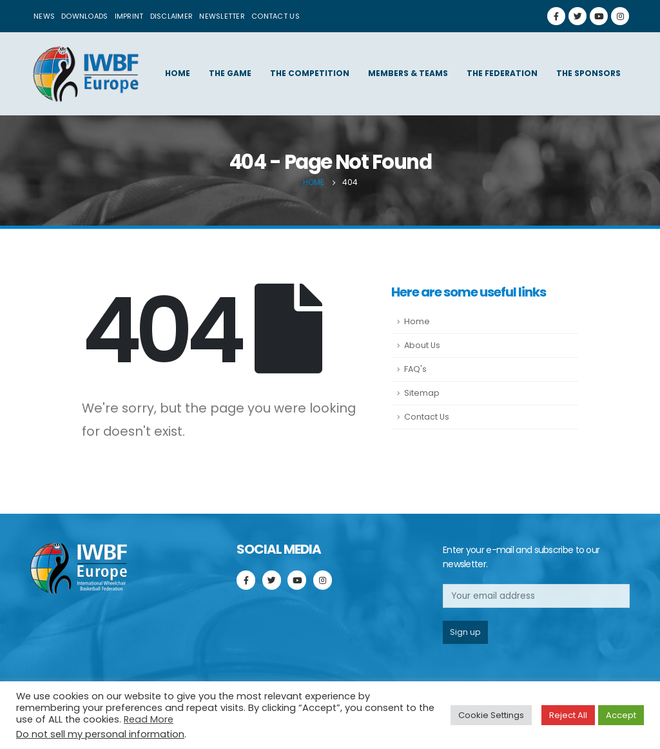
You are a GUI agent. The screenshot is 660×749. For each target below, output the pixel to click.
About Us (422, 345)
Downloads (84, 16)
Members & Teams (408, 73)
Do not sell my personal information (100, 734)
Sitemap (422, 392)
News (44, 16)
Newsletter (222, 16)
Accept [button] (621, 715)
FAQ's (415, 369)
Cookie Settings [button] (491, 715)
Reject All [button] (568, 715)
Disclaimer (171, 16)
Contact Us (426, 416)
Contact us (275, 16)
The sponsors (588, 73)
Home (177, 73)
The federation (502, 73)
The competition (309, 73)
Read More (148, 719)
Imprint (129, 16)
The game (230, 73)
